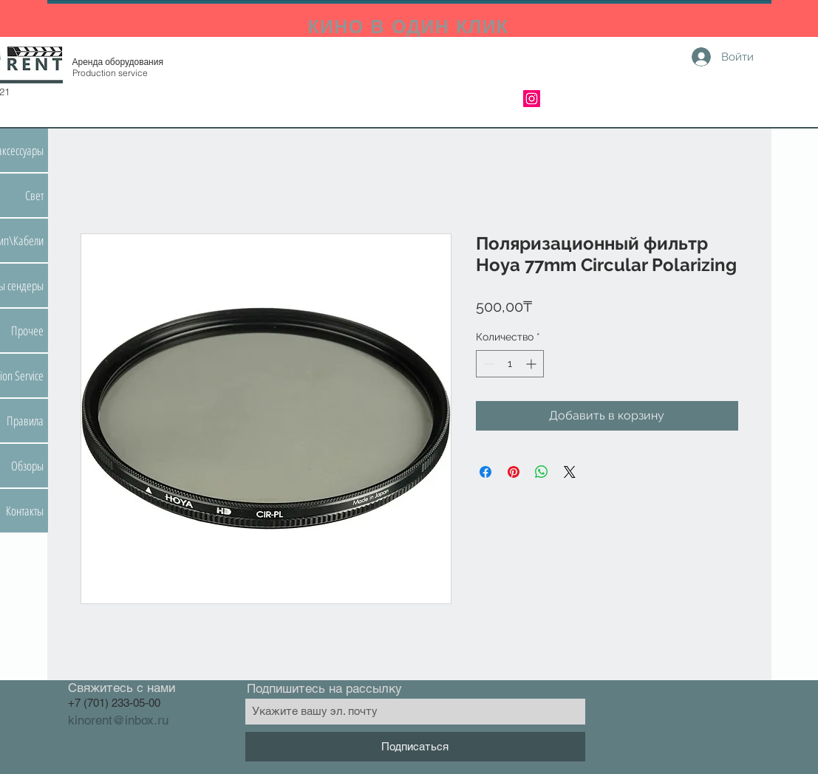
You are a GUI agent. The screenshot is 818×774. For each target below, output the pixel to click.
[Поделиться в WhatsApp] (542, 472)
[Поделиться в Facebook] (485, 472)
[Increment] (532, 364)
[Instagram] (531, 98)
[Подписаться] (415, 746)
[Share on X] (570, 472)
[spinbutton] (510, 364)
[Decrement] (487, 364)
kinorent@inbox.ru (118, 720)
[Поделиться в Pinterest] (513, 472)
